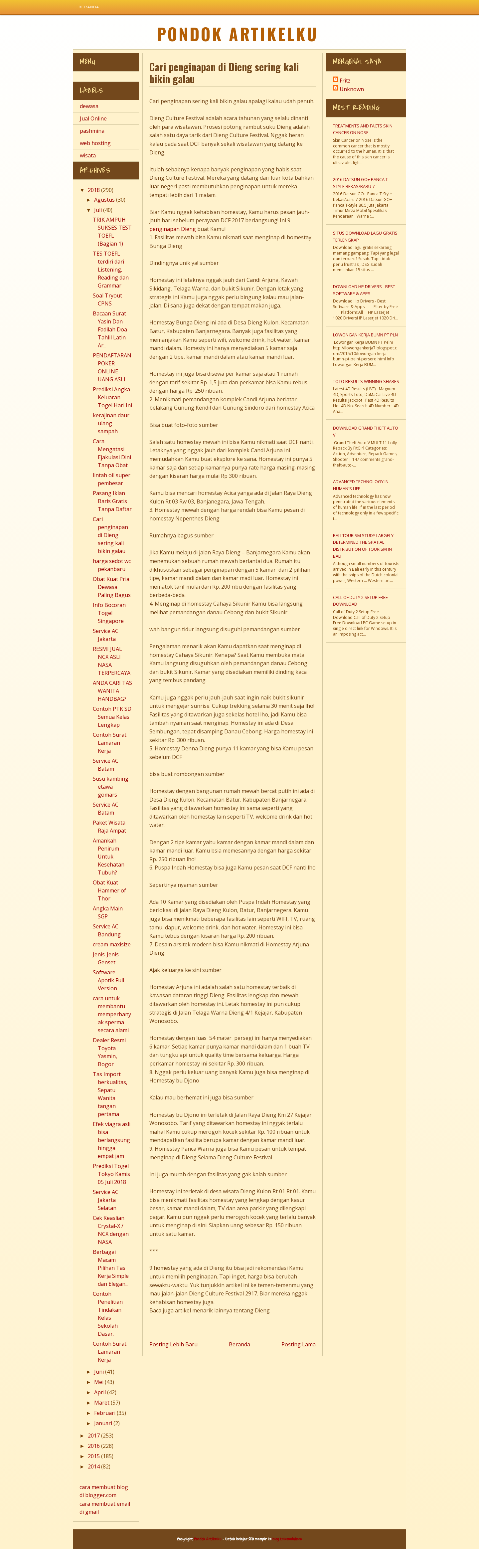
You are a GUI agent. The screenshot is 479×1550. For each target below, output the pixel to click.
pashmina (92, 131)
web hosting (95, 143)
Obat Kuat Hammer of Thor (109, 891)
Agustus (105, 200)
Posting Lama (298, 1345)
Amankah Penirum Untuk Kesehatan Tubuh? (108, 857)
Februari (105, 1414)
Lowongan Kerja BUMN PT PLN (365, 335)
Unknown (352, 90)
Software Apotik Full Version (108, 981)
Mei (99, 1383)
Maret (102, 1403)
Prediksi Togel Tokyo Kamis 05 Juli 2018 (111, 1175)
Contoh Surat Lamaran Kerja (109, 743)
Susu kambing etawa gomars (110, 787)
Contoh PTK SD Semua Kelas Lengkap (112, 717)
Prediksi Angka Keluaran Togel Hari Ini (112, 398)
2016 (94, 1447)
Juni (99, 1372)
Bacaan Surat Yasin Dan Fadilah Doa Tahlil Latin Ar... (110, 330)
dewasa (89, 106)
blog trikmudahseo (287, 1540)
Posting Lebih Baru (173, 1345)
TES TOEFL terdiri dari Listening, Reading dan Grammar (111, 270)
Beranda (89, 8)
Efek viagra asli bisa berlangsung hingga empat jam (111, 1141)
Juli (98, 211)
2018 (94, 191)
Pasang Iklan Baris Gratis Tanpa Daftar (112, 502)
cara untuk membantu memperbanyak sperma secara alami (112, 1015)
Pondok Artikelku (237, 34)
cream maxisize (112, 945)
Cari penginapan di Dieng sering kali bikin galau (110, 536)
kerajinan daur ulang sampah (111, 424)
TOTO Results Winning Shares (366, 382)
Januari (103, 1424)
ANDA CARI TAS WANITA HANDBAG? (112, 691)
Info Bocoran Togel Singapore (109, 614)
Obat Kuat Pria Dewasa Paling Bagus (112, 588)
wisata (88, 156)
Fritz (345, 81)
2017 (94, 1436)
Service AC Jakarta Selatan (105, 1201)
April (100, 1393)
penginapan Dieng (172, 229)
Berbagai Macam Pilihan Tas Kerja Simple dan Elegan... (111, 1268)
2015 (94, 1457)
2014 (94, 1467)
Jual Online (93, 119)
